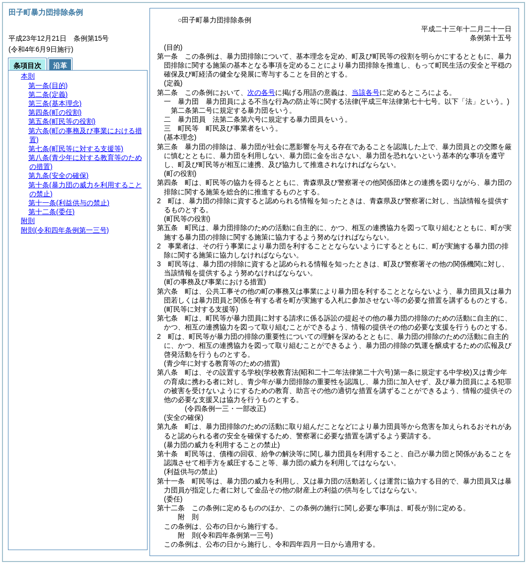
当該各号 (365, 92)
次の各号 (261, 92)
